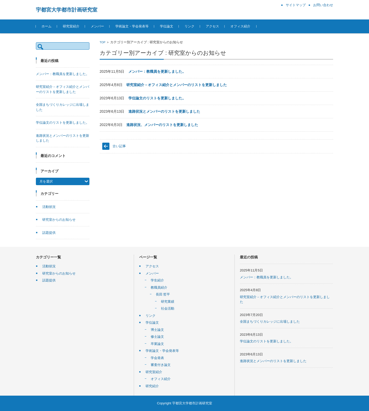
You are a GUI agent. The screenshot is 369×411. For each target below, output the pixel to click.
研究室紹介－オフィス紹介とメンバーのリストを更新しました (176, 85)
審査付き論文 (161, 365)
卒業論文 (157, 344)
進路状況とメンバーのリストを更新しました (164, 111)
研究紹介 (152, 386)
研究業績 (167, 301)
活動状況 (49, 207)
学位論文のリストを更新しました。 (157, 98)
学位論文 (166, 26)
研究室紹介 (71, 26)
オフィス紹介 (240, 26)
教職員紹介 (159, 287)
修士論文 (157, 337)
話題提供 (49, 233)
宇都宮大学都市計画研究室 (66, 10)
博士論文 (157, 330)
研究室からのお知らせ (59, 220)
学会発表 (157, 358)
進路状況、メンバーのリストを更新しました (162, 125)
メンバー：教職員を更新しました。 (157, 71)
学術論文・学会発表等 (132, 26)
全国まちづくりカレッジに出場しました (270, 321)
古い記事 (119, 146)
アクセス (212, 26)
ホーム (47, 26)
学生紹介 (157, 280)
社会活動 (167, 308)
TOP (102, 42)
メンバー (97, 26)
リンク (189, 26)
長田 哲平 (163, 294)
